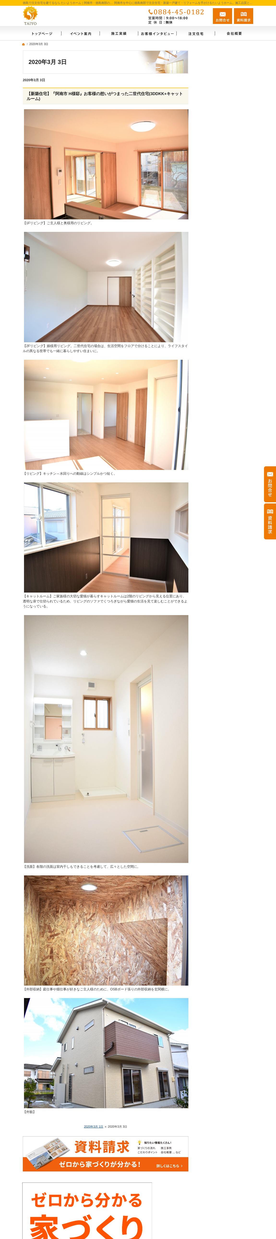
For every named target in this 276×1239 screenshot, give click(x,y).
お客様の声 (211, 272)
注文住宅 (210, 231)
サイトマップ (213, 369)
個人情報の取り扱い (218, 349)
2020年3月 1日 (93, 1126)
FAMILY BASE (214, 307)
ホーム (208, 211)
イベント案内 (213, 297)
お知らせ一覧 (213, 338)
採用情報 (210, 359)
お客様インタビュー (218, 262)
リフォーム (211, 242)
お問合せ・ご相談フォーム (224, 1194)
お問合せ (222, 16)
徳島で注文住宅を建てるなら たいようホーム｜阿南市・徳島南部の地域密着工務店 (173, 1214)
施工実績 (210, 252)
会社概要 (210, 221)
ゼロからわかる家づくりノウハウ (226, 285)
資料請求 (210, 328)
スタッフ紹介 (213, 318)
